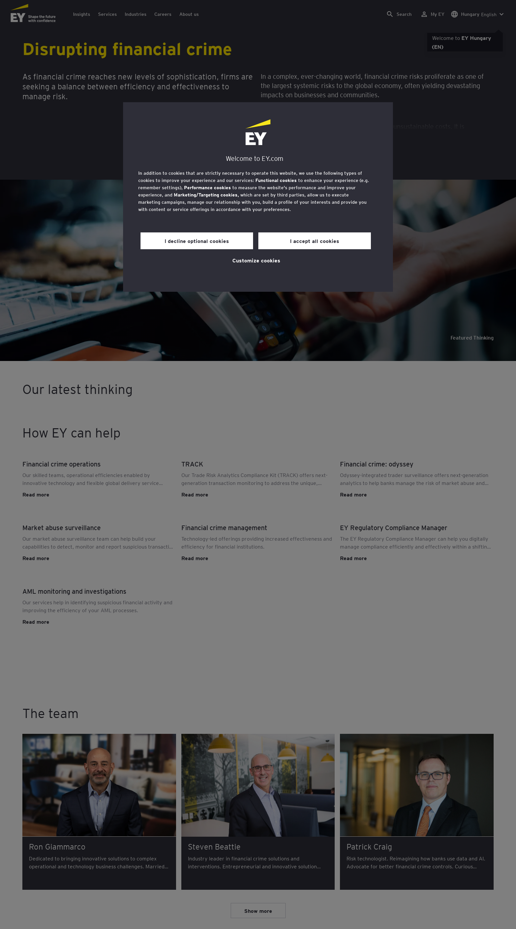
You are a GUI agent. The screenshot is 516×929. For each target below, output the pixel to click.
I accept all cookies (314, 240)
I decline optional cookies (197, 240)
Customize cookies (256, 260)
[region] (258, 197)
